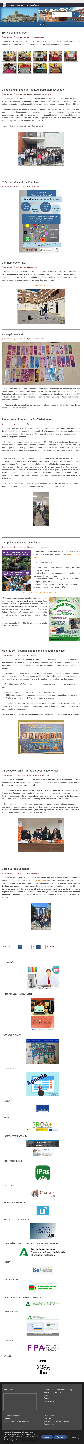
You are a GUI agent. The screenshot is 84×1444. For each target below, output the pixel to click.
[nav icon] (6, 24)
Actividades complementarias (39, 94)
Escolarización (9, 1419)
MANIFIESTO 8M (41, 285)
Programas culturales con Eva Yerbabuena (26, 419)
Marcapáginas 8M (12, 334)
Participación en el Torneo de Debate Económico (30, 770)
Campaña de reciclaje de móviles (21, 542)
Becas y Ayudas (33, 873)
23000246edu (7, 37)
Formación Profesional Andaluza (16, 1421)
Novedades (32, 267)
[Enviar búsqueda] (75, 14)
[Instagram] (43, 24)
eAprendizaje (49, 1401)
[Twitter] (40, 24)
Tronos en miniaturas (14, 32)
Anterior (7, 947)
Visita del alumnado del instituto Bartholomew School (33, 89)
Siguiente (52, 947)
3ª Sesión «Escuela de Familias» (20, 182)
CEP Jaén (47, 1419)
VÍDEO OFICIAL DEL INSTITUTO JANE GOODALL (42, 593)
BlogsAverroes (49, 1424)
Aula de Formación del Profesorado (57, 1421)
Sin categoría (33, 186)
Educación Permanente (13, 1416)
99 (43, 947)
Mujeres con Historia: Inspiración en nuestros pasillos (33, 650)
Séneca (46, 1395)
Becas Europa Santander (16, 868)
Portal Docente (49, 1416)
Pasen (46, 1398)
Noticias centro (34, 424)
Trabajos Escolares (35, 37)
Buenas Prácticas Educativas (38, 547)
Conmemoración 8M (14, 262)
